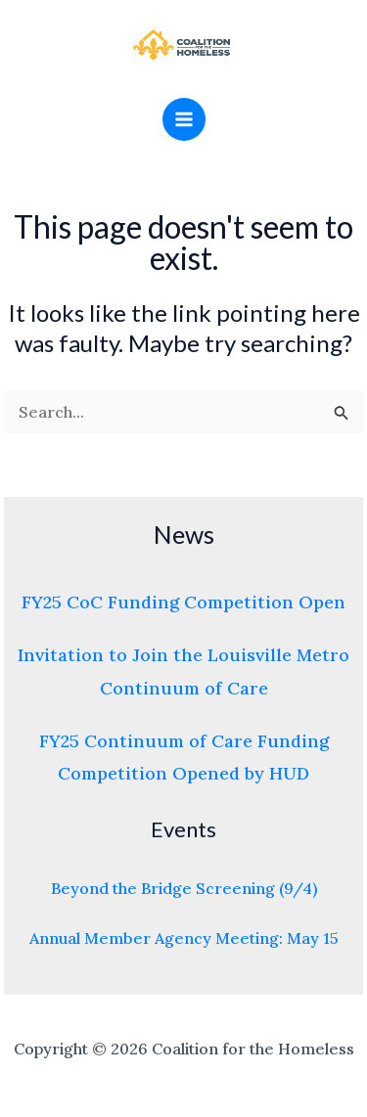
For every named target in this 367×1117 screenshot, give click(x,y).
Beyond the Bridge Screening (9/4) (184, 888)
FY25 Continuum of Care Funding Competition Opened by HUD (184, 757)
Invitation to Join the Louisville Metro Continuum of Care (183, 671)
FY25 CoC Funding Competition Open (183, 602)
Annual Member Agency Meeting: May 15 (184, 938)
